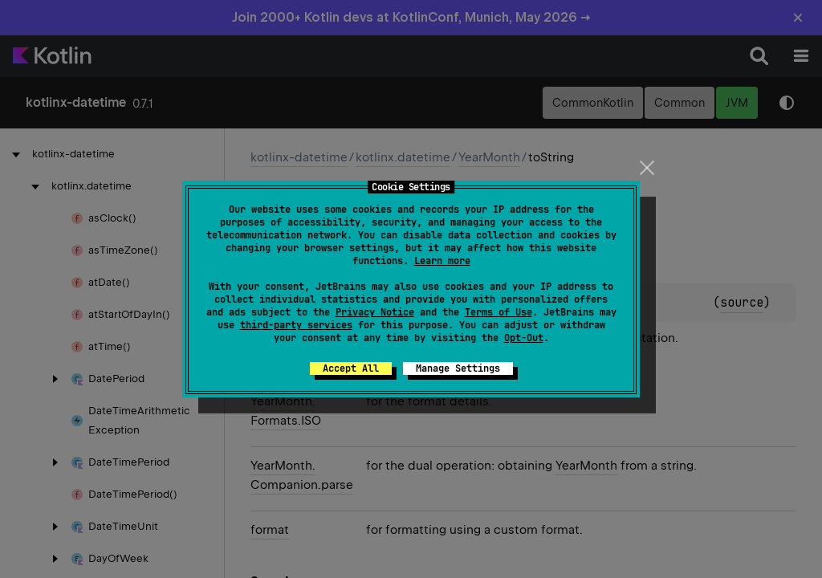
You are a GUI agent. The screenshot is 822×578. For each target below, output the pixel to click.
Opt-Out (523, 338)
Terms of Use (498, 312)
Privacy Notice (375, 312)
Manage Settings (458, 368)
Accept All (351, 368)
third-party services (296, 325)
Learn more (442, 260)
